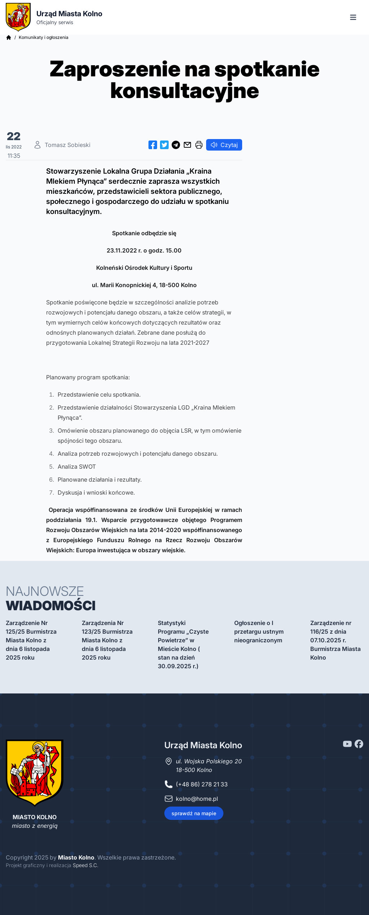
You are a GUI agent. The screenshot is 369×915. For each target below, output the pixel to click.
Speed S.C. (85, 865)
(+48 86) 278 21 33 (202, 784)
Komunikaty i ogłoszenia (43, 37)
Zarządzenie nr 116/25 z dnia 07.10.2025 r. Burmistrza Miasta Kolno (335, 640)
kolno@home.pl (197, 798)
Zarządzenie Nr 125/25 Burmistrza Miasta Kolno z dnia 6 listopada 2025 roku (31, 640)
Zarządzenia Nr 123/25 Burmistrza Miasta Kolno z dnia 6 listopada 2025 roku (107, 640)
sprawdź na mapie (194, 813)
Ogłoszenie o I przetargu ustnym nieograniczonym (259, 631)
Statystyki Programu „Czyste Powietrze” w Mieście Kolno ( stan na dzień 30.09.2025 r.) (183, 644)
